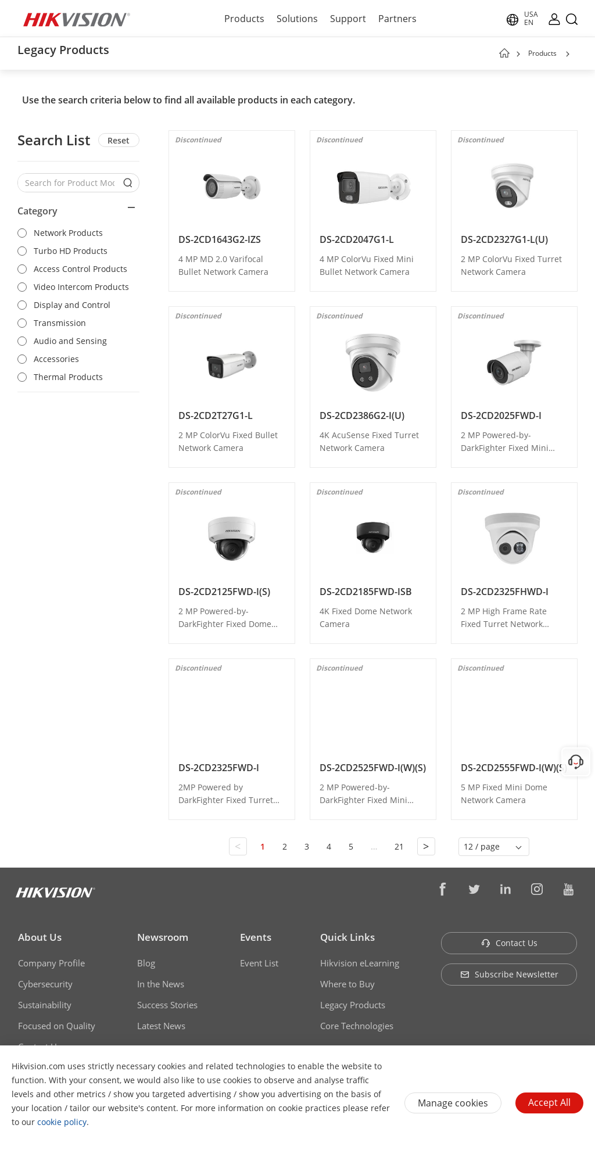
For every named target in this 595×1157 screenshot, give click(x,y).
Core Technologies (356, 1025)
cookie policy (62, 1121)
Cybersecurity (45, 984)
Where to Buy (347, 984)
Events (255, 937)
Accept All (549, 1102)
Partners (397, 18)
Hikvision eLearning (359, 963)
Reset (118, 140)
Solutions (297, 18)
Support (348, 18)
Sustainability (44, 1005)
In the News (160, 984)
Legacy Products (352, 1005)
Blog (146, 963)
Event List (259, 963)
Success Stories (167, 1005)
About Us (40, 937)
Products (244, 18)
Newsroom (162, 937)
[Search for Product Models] (69, 183)
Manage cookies (453, 1103)
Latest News (161, 1025)
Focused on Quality (56, 1025)
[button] (568, 54)
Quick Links (347, 937)
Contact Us (509, 942)
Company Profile (51, 963)
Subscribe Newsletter (509, 974)
